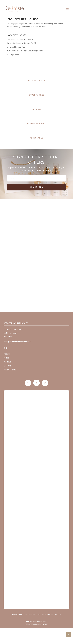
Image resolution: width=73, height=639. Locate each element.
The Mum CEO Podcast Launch (20, 39)
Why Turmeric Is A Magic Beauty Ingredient (25, 51)
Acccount (7, 366)
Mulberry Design (41, 624)
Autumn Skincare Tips (16, 47)
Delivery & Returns (10, 370)
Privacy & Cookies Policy (36, 621)
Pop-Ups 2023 (13, 54)
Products (7, 354)
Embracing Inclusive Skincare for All (21, 43)
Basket (6, 358)
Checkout (7, 362)
